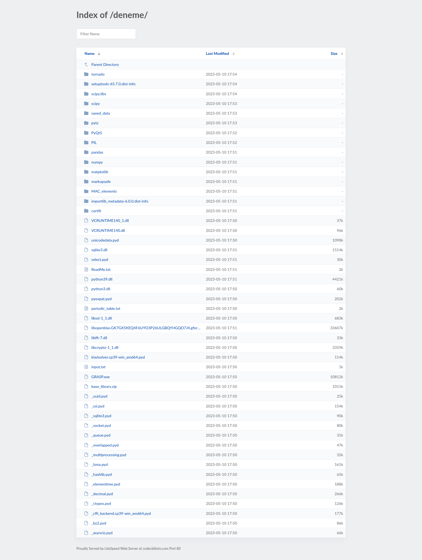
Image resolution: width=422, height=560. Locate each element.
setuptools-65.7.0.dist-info (109, 83)
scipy (92, 103)
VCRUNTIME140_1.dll (106, 220)
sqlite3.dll (95, 249)
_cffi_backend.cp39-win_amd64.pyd (117, 513)
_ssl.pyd (94, 406)
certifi (92, 210)
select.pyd (96, 259)
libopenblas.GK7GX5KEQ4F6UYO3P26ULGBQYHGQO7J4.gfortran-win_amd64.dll (142, 327)
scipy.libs (95, 93)
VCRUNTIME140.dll (104, 230)
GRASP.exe (97, 376)
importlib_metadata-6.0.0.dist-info (116, 201)
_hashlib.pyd (98, 474)
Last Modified (217, 53)
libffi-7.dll (95, 337)
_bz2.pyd (95, 523)
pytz (91, 122)
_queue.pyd (97, 435)
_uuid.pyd (95, 396)
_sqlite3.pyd (97, 415)
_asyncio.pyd (98, 532)
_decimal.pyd (98, 493)
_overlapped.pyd (101, 445)
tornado (94, 74)
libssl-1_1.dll (98, 318)
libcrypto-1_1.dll (101, 347)
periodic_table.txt (102, 308)
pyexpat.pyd (97, 298)
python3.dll (97, 288)
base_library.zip (100, 386)
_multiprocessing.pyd (105, 454)
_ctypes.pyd (97, 503)
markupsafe (97, 181)
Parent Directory (101, 64)
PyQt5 (93, 132)
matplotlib (96, 171)
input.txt (94, 366)
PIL (90, 142)
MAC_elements (100, 191)
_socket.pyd (97, 425)
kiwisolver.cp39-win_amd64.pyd (114, 357)
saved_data (97, 113)
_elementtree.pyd (102, 484)
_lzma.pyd (96, 464)
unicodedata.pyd (101, 240)
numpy (93, 162)
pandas (93, 152)
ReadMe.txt (97, 269)
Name (89, 53)
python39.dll (98, 279)
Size (334, 53)
